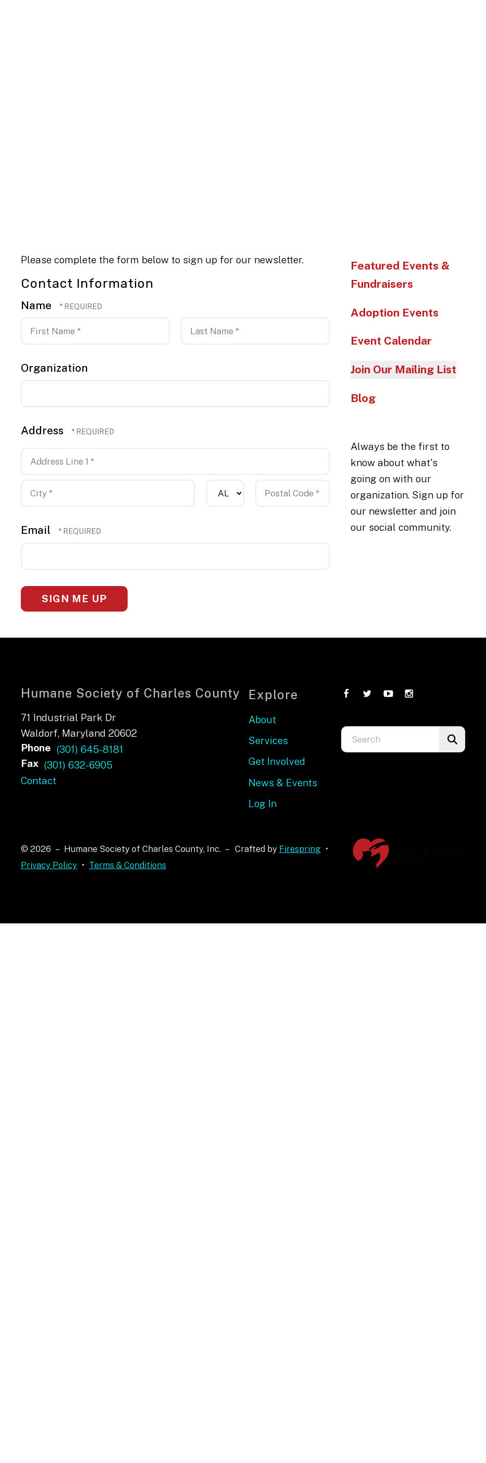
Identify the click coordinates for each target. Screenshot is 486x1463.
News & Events (282, 782)
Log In (262, 803)
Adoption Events (395, 312)
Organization (54, 367)
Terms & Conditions (127, 865)
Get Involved (276, 761)
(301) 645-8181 (89, 749)
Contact (38, 780)
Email (37, 530)
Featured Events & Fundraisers (400, 274)
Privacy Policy (49, 865)
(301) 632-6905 (78, 765)
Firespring (300, 849)
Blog (363, 398)
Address (43, 430)
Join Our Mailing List (403, 369)
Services (268, 740)
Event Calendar (391, 340)
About (262, 719)
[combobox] (390, 739)
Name (37, 305)
